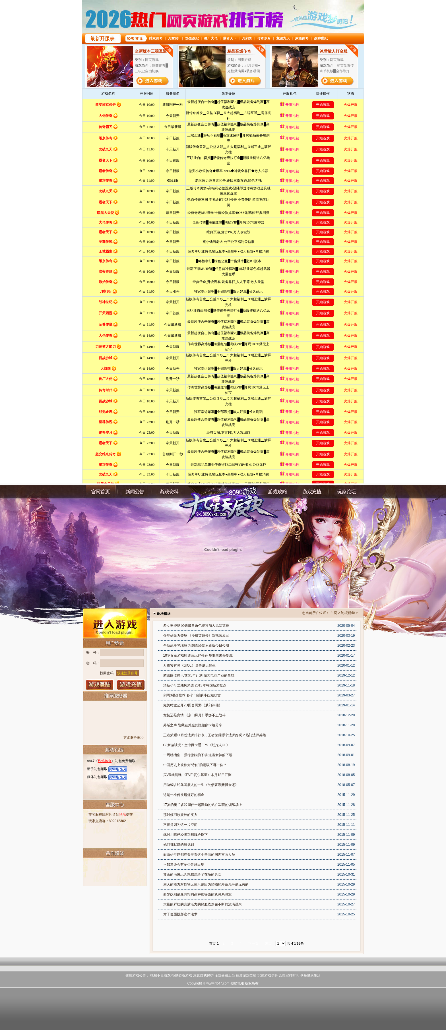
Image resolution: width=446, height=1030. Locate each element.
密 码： (93, 663)
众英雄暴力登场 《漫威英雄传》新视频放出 (196, 636)
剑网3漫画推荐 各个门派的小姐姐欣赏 (192, 695)
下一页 (253, 944)
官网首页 (101, 492)
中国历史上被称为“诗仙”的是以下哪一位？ (195, 765)
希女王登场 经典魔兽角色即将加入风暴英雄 (196, 626)
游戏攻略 (277, 492)
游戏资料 (169, 492)
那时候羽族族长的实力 (180, 815)
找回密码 (106, 673)
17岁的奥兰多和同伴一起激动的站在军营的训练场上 (202, 805)
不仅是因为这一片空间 (180, 825)
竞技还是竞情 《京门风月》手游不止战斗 (194, 715)
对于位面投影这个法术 (180, 914)
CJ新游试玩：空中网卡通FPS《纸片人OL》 (196, 745)
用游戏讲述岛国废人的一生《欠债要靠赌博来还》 (200, 785)
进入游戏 (115, 623)
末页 (268, 944)
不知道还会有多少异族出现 (183, 864)
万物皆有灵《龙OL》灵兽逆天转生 (189, 665)
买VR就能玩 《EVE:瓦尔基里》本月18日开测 (197, 775)
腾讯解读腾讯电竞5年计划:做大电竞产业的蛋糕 (198, 675)
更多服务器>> (133, 738)
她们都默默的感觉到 (178, 845)
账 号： (93, 653)
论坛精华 (348, 613)
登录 (100, 684)
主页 (333, 613)
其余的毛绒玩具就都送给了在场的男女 (192, 874)
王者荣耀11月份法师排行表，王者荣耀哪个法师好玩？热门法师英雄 (214, 735)
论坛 (122, 814)
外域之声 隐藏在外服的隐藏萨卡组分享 (192, 725)
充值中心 (311, 492)
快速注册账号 (127, 673)
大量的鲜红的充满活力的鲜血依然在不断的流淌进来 (202, 904)
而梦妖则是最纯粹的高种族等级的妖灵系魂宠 (197, 894)
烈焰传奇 (105, 761)
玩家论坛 (346, 492)
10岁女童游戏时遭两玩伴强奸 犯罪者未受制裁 (198, 655)
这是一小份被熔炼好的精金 (183, 795)
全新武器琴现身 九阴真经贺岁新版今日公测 (196, 646)
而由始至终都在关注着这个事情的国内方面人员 (199, 855)
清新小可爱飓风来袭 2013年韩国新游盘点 (194, 685)
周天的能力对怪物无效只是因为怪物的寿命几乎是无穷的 (206, 884)
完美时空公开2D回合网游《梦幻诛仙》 (192, 705)
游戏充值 (131, 684)
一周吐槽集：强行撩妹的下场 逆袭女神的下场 (197, 755)
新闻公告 (135, 492)
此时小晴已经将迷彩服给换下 (185, 835)
